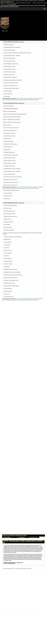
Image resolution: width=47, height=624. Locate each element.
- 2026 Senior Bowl (7, 138)
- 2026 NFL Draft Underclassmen (10, 130)
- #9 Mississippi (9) (7, 258)
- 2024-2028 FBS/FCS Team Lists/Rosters (12, 272)
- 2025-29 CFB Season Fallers (9, 71)
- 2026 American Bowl (7, 146)
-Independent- (8, 99)
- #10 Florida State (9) (7, 261)
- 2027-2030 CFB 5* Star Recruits (10, 77)
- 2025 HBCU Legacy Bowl (8, 230)
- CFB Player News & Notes (9, 74)
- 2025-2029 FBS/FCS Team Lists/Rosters (12, 168)
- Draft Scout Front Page (8, 44)
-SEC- (32, 99)
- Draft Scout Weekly (7, 91)
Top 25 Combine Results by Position (11, 127)
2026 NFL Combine (7, 125)
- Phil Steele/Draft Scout (8, 296)
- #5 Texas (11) (6, 247)
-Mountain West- (22, 99)
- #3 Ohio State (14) (7, 242)
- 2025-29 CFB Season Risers (9, 69)
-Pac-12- (28, 99)
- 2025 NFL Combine (7, 208)
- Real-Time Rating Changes (9, 50)
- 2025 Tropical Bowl (7, 227)
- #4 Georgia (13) (6, 244)
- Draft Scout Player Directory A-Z (10, 85)
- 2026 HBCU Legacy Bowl (8, 152)
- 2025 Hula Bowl (6, 224)
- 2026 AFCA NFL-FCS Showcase (10, 144)
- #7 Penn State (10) (7, 253)
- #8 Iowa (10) (6, 255)
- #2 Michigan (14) (7, 239)
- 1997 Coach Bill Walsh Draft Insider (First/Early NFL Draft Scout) (17, 52)
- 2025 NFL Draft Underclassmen (10, 216)
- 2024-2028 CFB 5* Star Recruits (10, 269)
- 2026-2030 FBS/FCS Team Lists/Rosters (12, 47)
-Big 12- (30, 98)
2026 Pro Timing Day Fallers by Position (11, 122)
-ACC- (18, 98)
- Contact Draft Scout (7, 93)
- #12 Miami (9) (6, 266)
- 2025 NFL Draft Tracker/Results (10, 205)
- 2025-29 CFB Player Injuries (9, 66)
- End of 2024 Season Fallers (9, 213)
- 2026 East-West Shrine (8, 141)
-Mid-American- (15, 99)
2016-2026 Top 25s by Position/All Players (12, 116)
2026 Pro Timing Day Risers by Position (11, 119)
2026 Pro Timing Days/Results (9, 111)
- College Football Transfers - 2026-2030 (11, 55)
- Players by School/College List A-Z (11, 82)
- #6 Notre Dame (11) (7, 250)
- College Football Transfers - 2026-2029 (11, 171)
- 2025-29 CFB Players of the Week (10, 63)
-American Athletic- (24, 98)
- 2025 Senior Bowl (7, 219)
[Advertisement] (23, 22)
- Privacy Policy (6, 96)
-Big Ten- (35, 98)
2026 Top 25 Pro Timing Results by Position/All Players (15, 114)
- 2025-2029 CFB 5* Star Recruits (10, 179)
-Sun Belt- (36, 99)
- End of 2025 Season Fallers (9, 61)
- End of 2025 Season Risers (9, 58)
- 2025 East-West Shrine (8, 221)
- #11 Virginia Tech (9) (7, 263)
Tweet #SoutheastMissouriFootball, (22, 568)
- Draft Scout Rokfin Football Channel (11, 88)
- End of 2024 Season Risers (9, 211)
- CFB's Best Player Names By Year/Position (12, 80)
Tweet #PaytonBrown (8, 568)
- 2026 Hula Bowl (6, 149)
